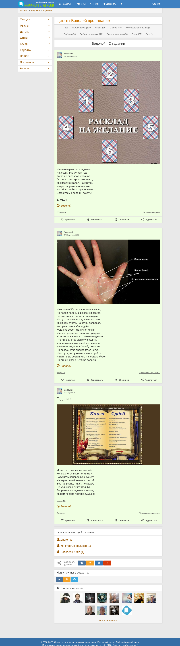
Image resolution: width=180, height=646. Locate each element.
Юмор (24, 43)
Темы (81, 4)
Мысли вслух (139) (81, 27)
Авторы (24, 68)
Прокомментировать (149, 372)
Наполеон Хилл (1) (72, 552)
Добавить (109, 4)
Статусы (25, 19)
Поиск (94, 4)
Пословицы (27, 62)
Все (66, 27)
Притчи (24, 56)
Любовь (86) (70, 34)
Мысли (24, 25)
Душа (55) (137, 34)
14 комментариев (151, 212)
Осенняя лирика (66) (117, 34)
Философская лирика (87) (138, 27)
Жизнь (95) (100, 27)
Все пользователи (108, 620)
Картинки (25, 50)
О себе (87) (116, 27)
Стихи (24, 37)
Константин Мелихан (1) (75, 545)
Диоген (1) (66, 539)
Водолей (68, 53)
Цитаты (24, 31)
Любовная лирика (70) (91, 34)
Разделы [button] (66, 4)
